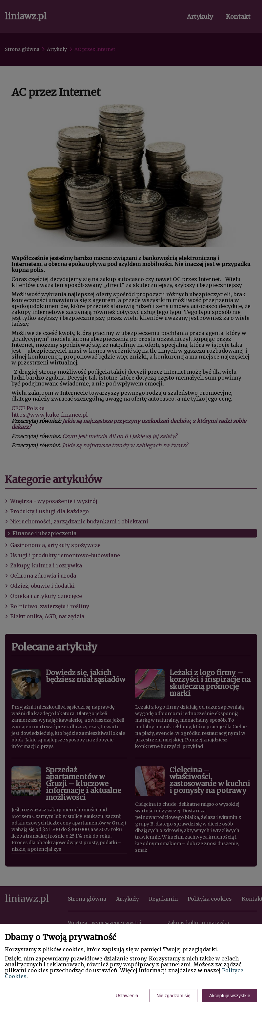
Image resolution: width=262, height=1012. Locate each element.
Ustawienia (127, 995)
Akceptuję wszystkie (229, 995)
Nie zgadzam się (173, 995)
